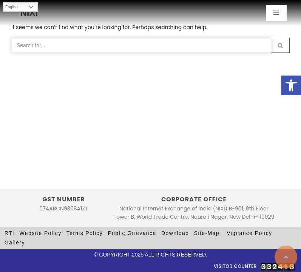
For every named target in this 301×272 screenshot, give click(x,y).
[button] (280, 45)
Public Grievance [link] (132, 233)
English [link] (11, 7)
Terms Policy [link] (84, 233)
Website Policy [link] (40, 233)
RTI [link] (10, 233)
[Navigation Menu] (276, 13)
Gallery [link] (15, 243)
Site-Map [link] (206, 233)
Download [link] (175, 233)
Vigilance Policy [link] (249, 233)
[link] (291, 85)
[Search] (141, 45)
